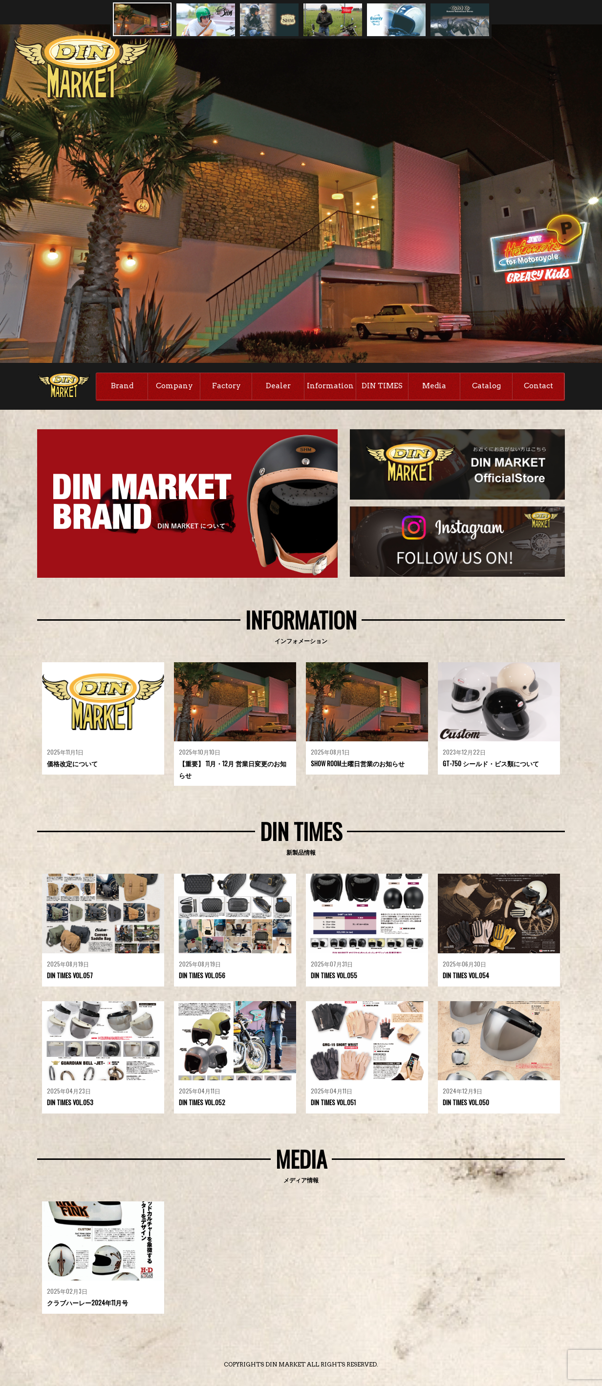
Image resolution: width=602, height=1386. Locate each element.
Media (434, 385)
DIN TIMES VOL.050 (466, 1104)
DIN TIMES (382, 385)
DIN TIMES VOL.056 (202, 976)
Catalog (486, 385)
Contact (538, 385)
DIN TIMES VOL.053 (70, 1104)
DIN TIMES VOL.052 (202, 1104)
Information (330, 385)
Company (174, 385)
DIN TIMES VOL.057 (70, 976)
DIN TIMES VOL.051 (334, 1104)
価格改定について (72, 765)
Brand (122, 385)
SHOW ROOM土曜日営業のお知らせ (358, 765)
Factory (226, 385)
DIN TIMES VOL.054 (466, 976)
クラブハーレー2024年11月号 (87, 1304)
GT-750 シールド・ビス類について (491, 765)
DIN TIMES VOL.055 (334, 976)
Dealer (278, 385)
